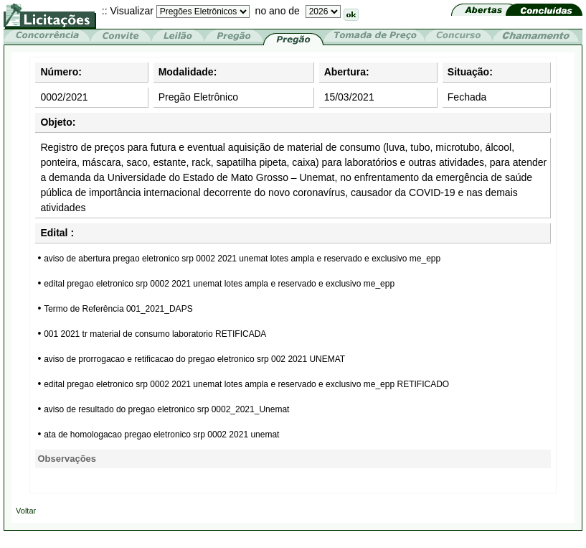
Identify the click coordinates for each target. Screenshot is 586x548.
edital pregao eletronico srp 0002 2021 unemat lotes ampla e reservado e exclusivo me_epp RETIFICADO (246, 384)
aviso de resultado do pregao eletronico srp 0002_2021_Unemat (166, 409)
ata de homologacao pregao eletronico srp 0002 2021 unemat (161, 434)
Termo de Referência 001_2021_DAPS (118, 309)
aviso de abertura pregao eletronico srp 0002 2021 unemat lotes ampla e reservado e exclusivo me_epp (242, 259)
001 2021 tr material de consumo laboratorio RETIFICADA (155, 334)
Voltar (26, 510)
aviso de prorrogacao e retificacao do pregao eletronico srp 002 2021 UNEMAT (194, 359)
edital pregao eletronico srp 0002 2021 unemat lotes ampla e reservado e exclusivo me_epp (219, 284)
